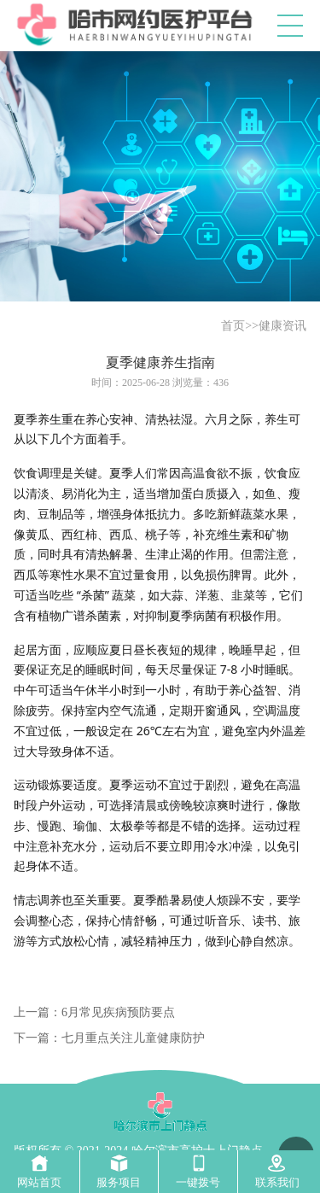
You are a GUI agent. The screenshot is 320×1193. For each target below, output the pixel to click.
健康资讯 (282, 325)
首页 (233, 325)
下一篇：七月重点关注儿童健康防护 (109, 1038)
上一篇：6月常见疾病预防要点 (94, 1012)
